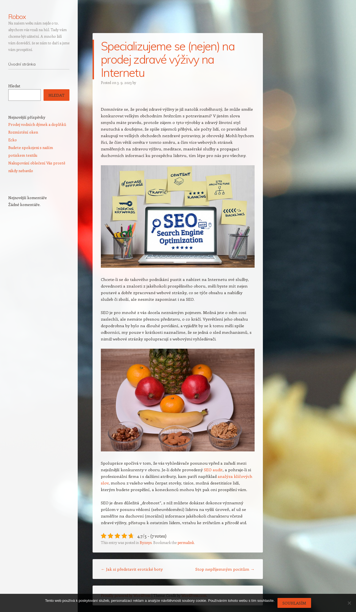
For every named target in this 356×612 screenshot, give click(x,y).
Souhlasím (294, 603)
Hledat (14, 85)
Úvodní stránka (22, 64)
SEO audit (213, 469)
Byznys (146, 542)
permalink (185, 542)
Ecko (12, 139)
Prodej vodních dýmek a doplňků (37, 124)
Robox (17, 16)
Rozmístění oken (23, 132)
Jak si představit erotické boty (132, 569)
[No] (349, 603)
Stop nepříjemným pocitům (225, 569)
